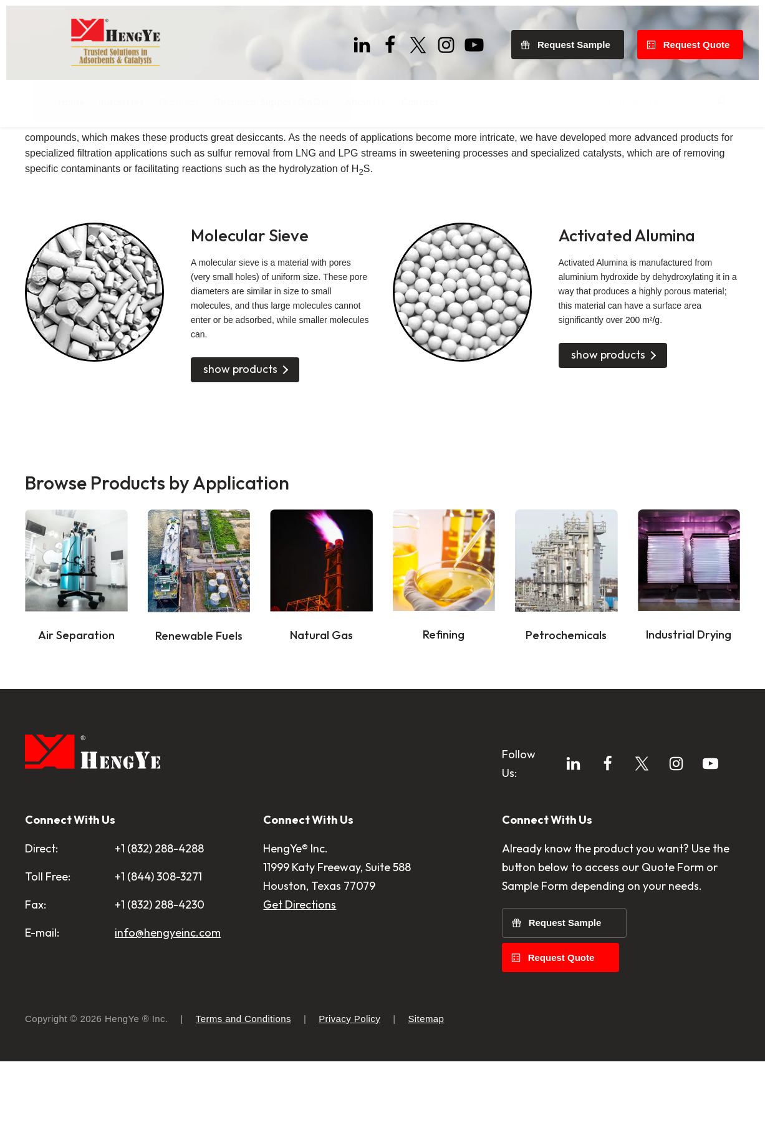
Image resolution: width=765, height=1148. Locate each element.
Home (38, 152)
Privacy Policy (349, 1105)
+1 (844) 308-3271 (158, 984)
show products (240, 476)
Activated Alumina (636, 342)
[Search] (745, 99)
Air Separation (76, 742)
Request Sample (580, 39)
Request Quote (702, 39)
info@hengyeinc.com (168, 1040)
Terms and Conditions (243, 1105)
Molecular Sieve (256, 342)
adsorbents (150, 229)
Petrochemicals (566, 742)
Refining (443, 742)
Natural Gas (321, 742)
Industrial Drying (689, 742)
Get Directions (299, 1012)
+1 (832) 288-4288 (159, 955)
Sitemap (426, 1105)
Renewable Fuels (199, 742)
